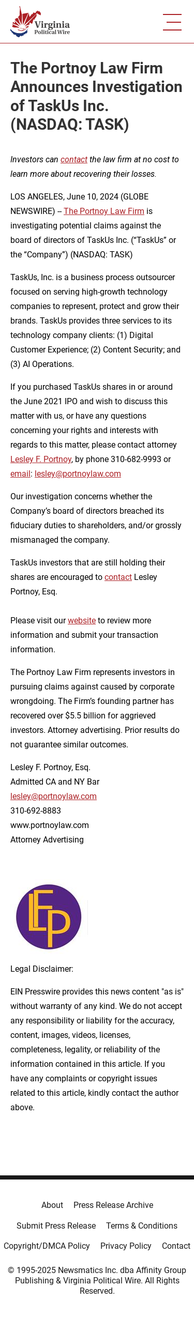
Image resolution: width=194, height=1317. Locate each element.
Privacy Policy (126, 1246)
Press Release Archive (113, 1205)
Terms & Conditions (141, 1226)
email (20, 474)
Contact (176, 1246)
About (52, 1205)
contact (118, 577)
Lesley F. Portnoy (40, 459)
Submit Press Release (56, 1226)
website (82, 620)
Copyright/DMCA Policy (47, 1246)
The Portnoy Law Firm (104, 211)
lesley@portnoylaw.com (78, 474)
